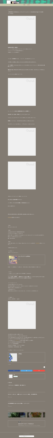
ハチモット (17, 340)
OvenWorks (10, 217)
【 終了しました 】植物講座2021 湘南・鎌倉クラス (17, 385)
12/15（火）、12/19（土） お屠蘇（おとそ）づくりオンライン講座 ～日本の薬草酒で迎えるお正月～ (24, 394)
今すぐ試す (37, 1)
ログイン (43, 1)
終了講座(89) (9, 364)
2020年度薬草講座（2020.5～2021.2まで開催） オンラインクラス (18, 403)
